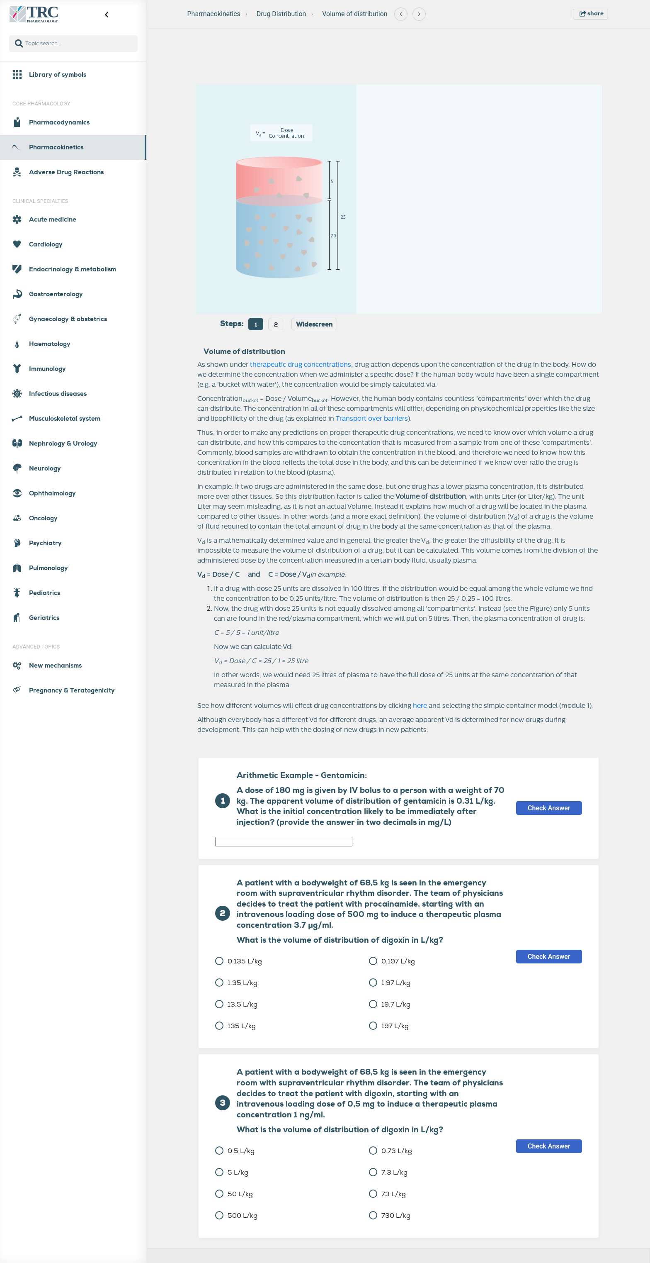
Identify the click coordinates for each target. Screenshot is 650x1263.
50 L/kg (234, 1194)
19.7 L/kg (389, 1004)
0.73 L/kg (390, 1150)
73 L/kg (387, 1194)
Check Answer (549, 808)
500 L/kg (236, 1215)
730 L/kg (389, 1215)
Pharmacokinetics (213, 14)
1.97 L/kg (389, 982)
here (420, 705)
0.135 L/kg (238, 961)
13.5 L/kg (236, 1004)
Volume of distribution (354, 14)
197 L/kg (389, 1026)
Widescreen (314, 324)
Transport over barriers (372, 418)
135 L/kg (235, 1026)
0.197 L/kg (392, 961)
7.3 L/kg (388, 1172)
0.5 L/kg (235, 1150)
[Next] (419, 14)
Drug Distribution (281, 14)
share (592, 13)
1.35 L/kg (236, 982)
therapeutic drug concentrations (300, 364)
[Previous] (400, 14)
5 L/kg (231, 1172)
